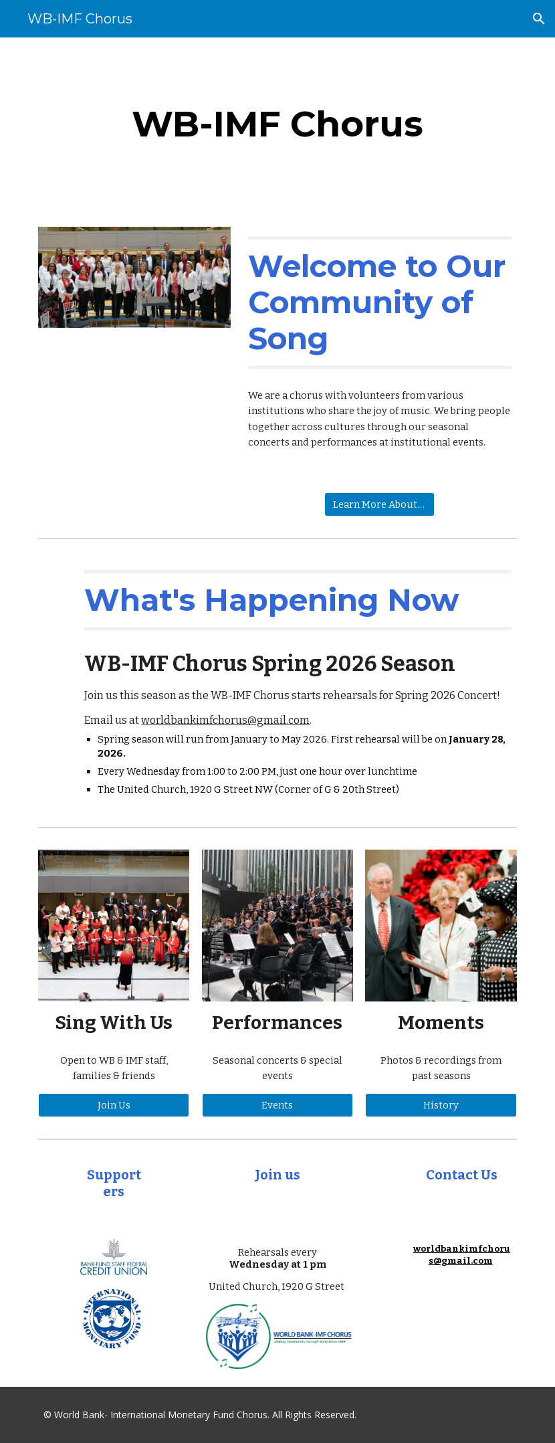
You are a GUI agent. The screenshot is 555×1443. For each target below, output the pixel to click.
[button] (539, 19)
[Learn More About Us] (379, 504)
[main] (277, 124)
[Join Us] (114, 1105)
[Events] (277, 1105)
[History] (441, 1105)
